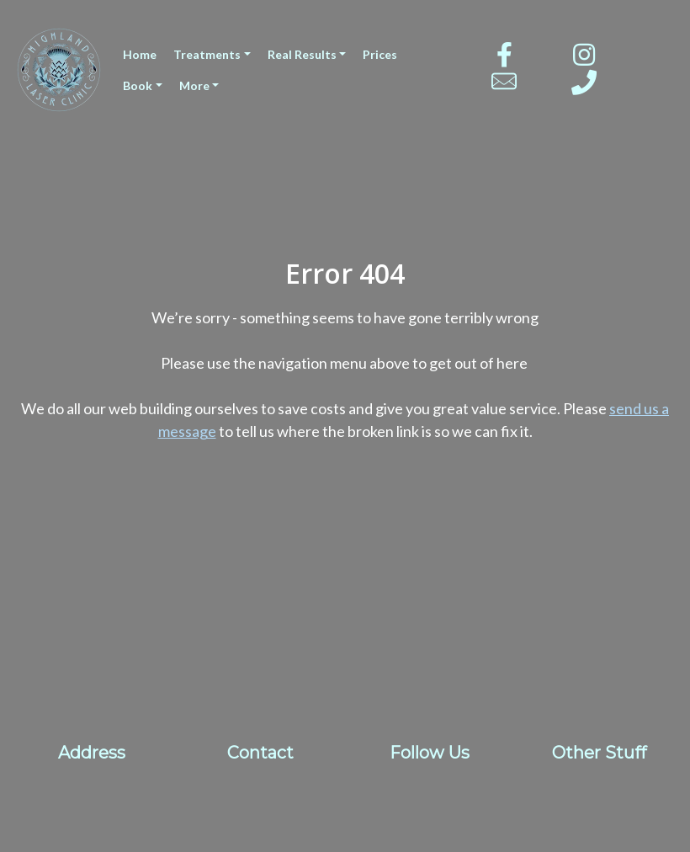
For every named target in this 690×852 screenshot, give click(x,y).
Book (137, 85)
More (194, 85)
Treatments (207, 54)
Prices (380, 54)
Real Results (302, 54)
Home (140, 54)
